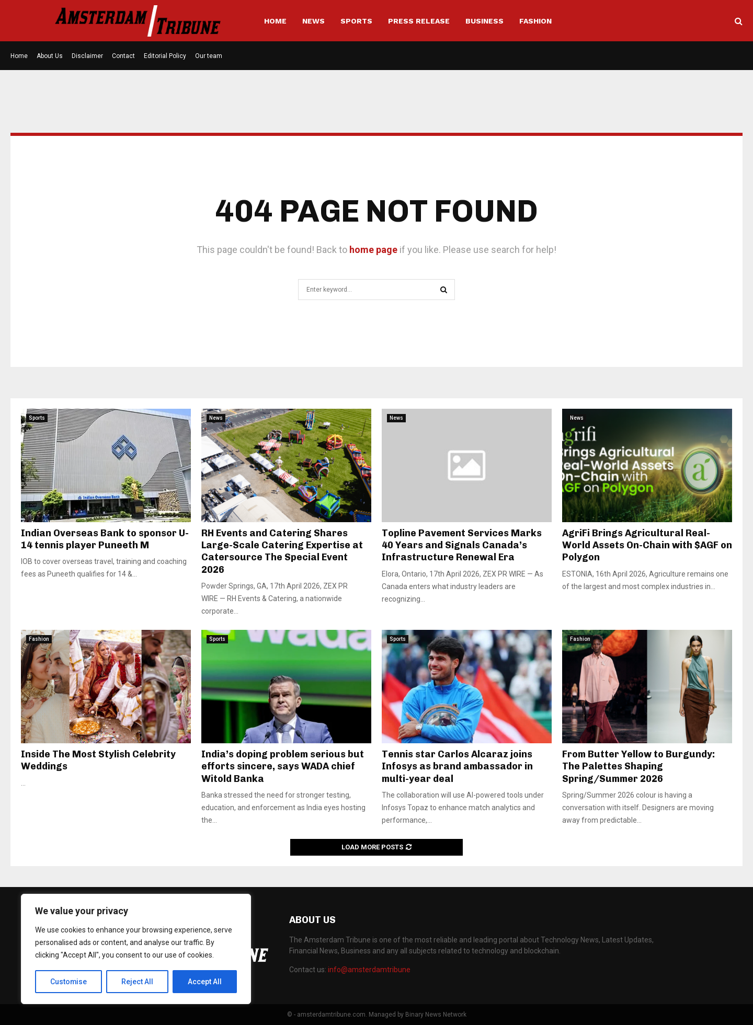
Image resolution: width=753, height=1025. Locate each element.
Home (275, 21)
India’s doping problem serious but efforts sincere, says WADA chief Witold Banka (282, 766)
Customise (68, 981)
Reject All (138, 981)
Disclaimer (87, 56)
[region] (136, 949)
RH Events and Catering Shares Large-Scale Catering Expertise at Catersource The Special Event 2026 (282, 551)
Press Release (419, 21)
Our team (208, 56)
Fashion (535, 21)
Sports (356, 21)
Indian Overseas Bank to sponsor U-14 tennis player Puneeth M (105, 539)
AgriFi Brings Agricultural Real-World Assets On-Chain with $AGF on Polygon (647, 545)
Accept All (205, 981)
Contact (123, 56)
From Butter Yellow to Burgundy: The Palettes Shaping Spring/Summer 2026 (638, 766)
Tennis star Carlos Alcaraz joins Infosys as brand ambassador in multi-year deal (457, 766)
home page (373, 249)
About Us (50, 56)
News (313, 21)
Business (484, 21)
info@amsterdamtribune (369, 969)
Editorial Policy (165, 56)
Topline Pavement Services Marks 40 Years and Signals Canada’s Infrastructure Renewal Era (462, 545)
